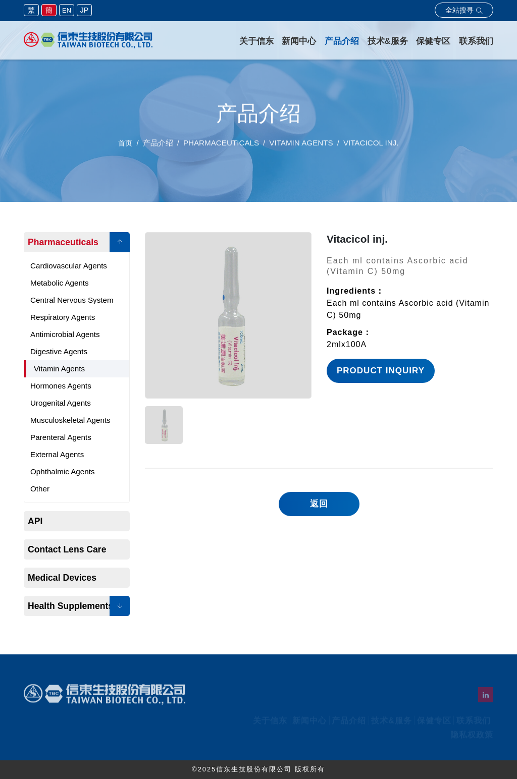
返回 (319, 504)
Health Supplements (70, 606)
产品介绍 (342, 41)
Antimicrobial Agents (65, 334)
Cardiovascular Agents (68, 265)
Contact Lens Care (67, 549)
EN (66, 10)
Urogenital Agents (60, 403)
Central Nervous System (72, 300)
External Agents (57, 454)
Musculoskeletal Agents (70, 420)
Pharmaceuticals (63, 242)
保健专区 (434, 41)
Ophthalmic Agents (62, 471)
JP (84, 10)
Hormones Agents (60, 385)
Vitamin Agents (59, 368)
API (35, 521)
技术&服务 (388, 41)
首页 (125, 147)
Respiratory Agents (62, 317)
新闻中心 (299, 41)
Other (39, 488)
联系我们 (476, 41)
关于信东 (257, 41)
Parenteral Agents (60, 437)
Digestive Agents (58, 351)
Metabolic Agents (59, 283)
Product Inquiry (381, 370)
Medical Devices (62, 578)
